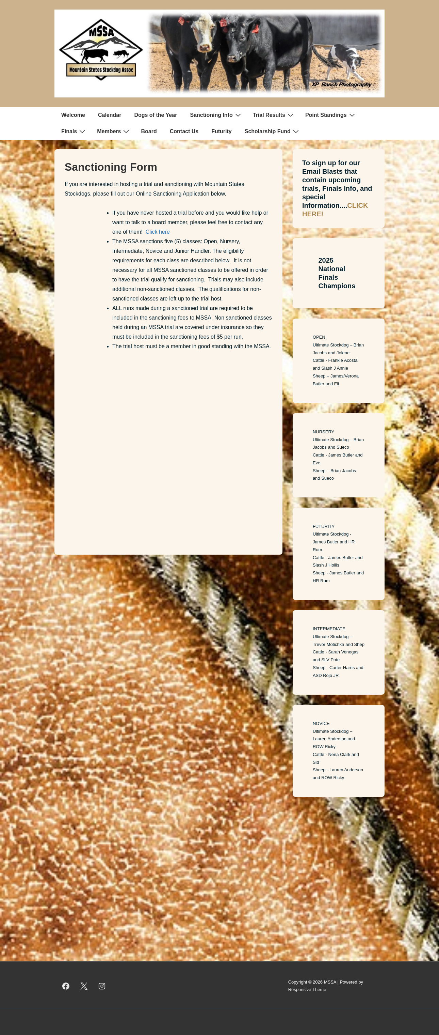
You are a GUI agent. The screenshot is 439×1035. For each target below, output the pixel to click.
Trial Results (274, 115)
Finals (74, 131)
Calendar (109, 115)
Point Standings (331, 115)
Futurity (221, 131)
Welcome (73, 115)
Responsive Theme (307, 989)
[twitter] (84, 986)
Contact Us (184, 131)
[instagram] (102, 986)
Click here (158, 232)
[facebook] (66, 986)
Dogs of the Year (155, 115)
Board (149, 131)
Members (114, 131)
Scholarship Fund (272, 131)
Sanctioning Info (216, 115)
